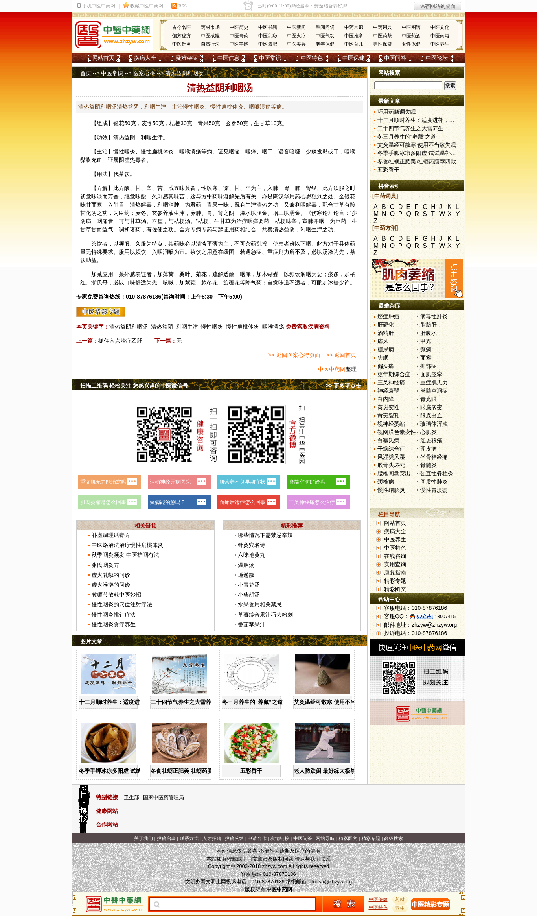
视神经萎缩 (391, 424)
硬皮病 (428, 448)
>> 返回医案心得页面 (294, 355)
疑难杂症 (187, 58)
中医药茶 (382, 36)
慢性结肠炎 (391, 490)
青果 (203, 123)
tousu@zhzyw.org (331, 882)
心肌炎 (428, 432)
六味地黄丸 (251, 555)
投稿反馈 (234, 838)
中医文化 (439, 27)
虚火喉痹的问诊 (111, 585)
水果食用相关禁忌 (260, 604)
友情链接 (279, 838)
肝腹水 (428, 333)
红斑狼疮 (431, 440)
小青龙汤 (249, 585)
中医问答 (395, 58)
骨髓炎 (428, 465)
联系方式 (189, 838)
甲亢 (425, 341)
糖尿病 (385, 349)
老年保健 (325, 44)
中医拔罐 (210, 36)
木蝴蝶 (270, 274)
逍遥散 (246, 575)
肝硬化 (385, 324)
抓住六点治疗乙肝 (120, 341)
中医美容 (296, 44)
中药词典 (382, 27)
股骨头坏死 (391, 465)
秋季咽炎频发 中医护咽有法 (125, 555)
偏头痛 (385, 366)
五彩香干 (251, 771)
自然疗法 (210, 44)
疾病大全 (145, 58)
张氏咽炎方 (105, 565)
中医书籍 (267, 27)
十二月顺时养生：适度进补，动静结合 (126, 702)
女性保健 (411, 44)
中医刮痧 (267, 36)
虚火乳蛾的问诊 (111, 575)
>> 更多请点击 (343, 385)
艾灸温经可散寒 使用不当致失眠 (333, 702)
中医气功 (325, 36)
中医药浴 (439, 36)
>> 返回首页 (341, 355)
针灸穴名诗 (251, 545)
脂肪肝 (428, 324)
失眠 (382, 358)
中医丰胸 (239, 44)
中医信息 (228, 58)
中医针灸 (181, 44)
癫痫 (425, 349)
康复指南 (395, 572)
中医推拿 (353, 36)
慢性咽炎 (212, 326)
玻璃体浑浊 (434, 424)
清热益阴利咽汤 (128, 326)
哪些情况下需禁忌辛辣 (265, 535)
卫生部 (131, 797)
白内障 (385, 399)
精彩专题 (395, 581)
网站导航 (325, 838)
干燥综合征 (391, 448)
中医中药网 (332, 369)
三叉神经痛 (391, 382)
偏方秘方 (181, 36)
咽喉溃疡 (273, 326)
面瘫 (425, 358)
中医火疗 (296, 36)
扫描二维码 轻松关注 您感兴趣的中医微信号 (134, 385)
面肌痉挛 (431, 374)
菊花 (201, 274)
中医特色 (312, 58)
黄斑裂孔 (388, 415)
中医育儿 (353, 44)
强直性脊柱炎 (436, 473)
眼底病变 (431, 407)
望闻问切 (325, 27)
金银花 (347, 196)
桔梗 (174, 123)
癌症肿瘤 (388, 316)
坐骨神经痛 (434, 457)
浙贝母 (99, 282)
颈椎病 (385, 481)
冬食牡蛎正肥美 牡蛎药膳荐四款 (190, 771)
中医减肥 (267, 44)
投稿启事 (166, 838)
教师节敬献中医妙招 (116, 594)
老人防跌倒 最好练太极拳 (325, 771)
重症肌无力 (434, 382)
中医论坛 (437, 58)
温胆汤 (246, 565)
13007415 (445, 616)
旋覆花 (231, 282)
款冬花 (209, 282)
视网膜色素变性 (396, 432)
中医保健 (353, 58)
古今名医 (181, 27)
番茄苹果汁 (251, 624)
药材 (400, 899)
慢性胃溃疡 (434, 490)
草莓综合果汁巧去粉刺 (265, 614)
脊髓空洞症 (434, 391)
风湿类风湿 (391, 457)
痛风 (382, 341)
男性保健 (382, 44)
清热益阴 (162, 326)
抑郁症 (428, 366)
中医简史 (239, 27)
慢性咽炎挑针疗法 (114, 614)
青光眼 (428, 399)
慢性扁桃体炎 (242, 326)
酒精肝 (385, 333)
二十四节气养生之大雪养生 (184, 702)
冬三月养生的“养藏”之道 (252, 702)
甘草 (264, 123)
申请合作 (257, 838)
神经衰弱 (388, 391)
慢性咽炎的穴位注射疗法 (122, 604)
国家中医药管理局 (163, 797)
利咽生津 (187, 326)
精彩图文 (395, 589)
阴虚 (124, 160)
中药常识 (353, 27)
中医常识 (270, 58)
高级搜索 (393, 838)
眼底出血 (431, 415)
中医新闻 (296, 27)
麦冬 (147, 123)
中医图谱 (411, 27)
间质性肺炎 (434, 481)
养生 (400, 908)
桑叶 (184, 274)
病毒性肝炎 (434, 316)
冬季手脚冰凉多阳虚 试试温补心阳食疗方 (129, 771)
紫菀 (190, 282)
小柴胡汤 (249, 594)
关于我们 (143, 838)
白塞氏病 (388, 440)
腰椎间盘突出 (393, 473)
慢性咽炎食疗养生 (114, 624)
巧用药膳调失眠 (396, 112)
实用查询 (395, 564)
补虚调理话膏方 (111, 535)
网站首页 (103, 58)
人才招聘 (211, 838)
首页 (85, 73)
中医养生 (439, 44)
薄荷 (168, 274)
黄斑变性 (388, 407)
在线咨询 (395, 556)
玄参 (231, 123)
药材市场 (210, 27)
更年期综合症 (393, 374)
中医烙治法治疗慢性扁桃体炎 (127, 545)
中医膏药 (239, 36)
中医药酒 (411, 36)
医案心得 (144, 73)
